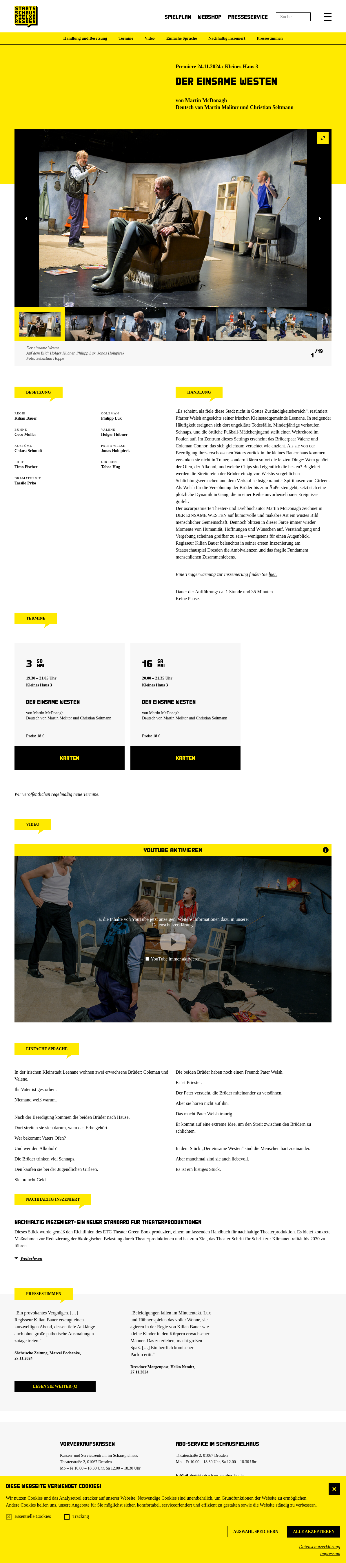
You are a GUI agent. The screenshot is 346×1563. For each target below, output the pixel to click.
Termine (126, 38)
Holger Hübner (114, 434)
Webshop (209, 16)
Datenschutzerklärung (319, 1546)
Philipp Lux (111, 418)
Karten (69, 757)
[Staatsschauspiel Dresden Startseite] (26, 16)
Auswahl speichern (255, 1531)
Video (149, 38)
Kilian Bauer (207, 543)
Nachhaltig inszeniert (226, 38)
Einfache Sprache (181, 38)
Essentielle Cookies (32, 1516)
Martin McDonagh (206, 100)
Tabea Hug (110, 467)
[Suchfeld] (293, 16)
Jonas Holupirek (115, 451)
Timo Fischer (25, 467)
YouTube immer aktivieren (173, 958)
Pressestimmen (270, 38)
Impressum (330, 1553)
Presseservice (248, 16)
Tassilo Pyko (25, 483)
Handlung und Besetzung (85, 38)
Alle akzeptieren (313, 1531)
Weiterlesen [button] (31, 1258)
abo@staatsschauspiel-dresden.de (216, 1475)
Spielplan (178, 16)
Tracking (80, 1516)
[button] (328, 17)
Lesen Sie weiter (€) (55, 1386)
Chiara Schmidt (28, 451)
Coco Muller (25, 434)
